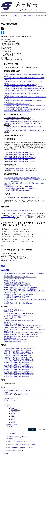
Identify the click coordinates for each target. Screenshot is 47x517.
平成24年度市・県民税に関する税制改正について (19, 373)
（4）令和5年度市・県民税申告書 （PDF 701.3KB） (20, 158)
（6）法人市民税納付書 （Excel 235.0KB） (17, 190)
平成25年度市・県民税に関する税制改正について (19, 371)
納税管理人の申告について (12, 280)
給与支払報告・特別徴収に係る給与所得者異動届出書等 (21, 289)
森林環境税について (10, 338)
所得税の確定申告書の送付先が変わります (17, 284)
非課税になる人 (8, 322)
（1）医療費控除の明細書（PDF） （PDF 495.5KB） (20, 168)
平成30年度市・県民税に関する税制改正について (19, 362)
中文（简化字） (15, 410)
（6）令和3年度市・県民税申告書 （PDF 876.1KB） (20, 161)
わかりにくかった (28, 236)
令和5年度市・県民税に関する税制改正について (18, 353)
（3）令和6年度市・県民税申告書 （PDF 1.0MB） (19, 156)
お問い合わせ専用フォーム (9, 260)
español (13, 419)
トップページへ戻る (10, 400)
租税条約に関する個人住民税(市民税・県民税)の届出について (22, 325)
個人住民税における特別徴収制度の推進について (19, 303)
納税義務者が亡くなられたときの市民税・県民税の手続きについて (24, 332)
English (13, 408)
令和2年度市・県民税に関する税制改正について (18, 359)
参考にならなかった (26, 231)
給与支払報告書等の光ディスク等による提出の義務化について (23, 287)
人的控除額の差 (8, 318)
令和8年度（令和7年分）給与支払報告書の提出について (21, 294)
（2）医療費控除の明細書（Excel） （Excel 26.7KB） (20, 170)
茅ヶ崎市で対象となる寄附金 (13, 317)
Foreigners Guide (12, 407)
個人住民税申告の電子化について (14, 278)
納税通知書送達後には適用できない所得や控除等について (21, 336)
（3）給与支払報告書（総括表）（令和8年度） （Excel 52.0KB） (24, 121)
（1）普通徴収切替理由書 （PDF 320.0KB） (17, 118)
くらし (21, 15)
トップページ (13, 15)
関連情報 (5, 207)
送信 (2, 245)
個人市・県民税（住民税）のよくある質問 (17, 390)
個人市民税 (31, 15)
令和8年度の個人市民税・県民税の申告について (18, 285)
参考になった (8, 231)
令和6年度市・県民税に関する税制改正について (18, 352)
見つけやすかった (9, 241)
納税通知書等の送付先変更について (15, 282)
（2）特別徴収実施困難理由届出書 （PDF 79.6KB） (20, 119)
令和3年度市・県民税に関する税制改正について (18, 357)
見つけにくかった (28, 241)
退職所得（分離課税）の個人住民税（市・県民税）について (22, 327)
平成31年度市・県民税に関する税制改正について (19, 360)
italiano (13, 418)
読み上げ (10, 426)
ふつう (16, 231)
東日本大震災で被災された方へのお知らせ (17, 394)
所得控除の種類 (8, 311)
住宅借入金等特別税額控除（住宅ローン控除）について (21, 313)
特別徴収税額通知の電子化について (15, 298)
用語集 (6, 392)
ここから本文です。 (7, 20)
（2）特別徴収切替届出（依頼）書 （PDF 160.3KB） (20, 85)
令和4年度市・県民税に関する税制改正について (18, 355)
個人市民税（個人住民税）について (15, 310)
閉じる (6, 453)
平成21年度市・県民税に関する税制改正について (19, 376)
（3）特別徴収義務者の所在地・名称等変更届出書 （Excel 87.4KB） (25, 86)
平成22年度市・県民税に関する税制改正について (19, 374)
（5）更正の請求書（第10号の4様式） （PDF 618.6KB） (21, 188)
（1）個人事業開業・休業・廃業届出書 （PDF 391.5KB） (21, 198)
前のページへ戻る (9, 398)
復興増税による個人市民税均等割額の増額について (19, 320)
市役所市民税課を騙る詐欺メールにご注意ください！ (20, 277)
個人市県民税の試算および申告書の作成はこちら (19, 210)
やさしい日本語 (12, 424)
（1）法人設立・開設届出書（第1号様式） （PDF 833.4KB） (22, 178)
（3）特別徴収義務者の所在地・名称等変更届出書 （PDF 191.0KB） (25, 88)
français (13, 415)
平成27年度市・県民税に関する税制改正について (19, 367)
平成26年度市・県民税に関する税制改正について (19, 369)
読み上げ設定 (42, 429)
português (13, 421)
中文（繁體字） (15, 411)
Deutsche (13, 416)
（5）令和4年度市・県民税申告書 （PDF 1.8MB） (19, 159)
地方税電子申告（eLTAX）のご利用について (17, 296)
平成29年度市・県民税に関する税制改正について (19, 364)
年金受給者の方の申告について (13, 324)
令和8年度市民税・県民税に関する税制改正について (20, 348)
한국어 (13, 413)
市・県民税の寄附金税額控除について (15, 315)
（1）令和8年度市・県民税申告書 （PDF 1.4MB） (19, 152)
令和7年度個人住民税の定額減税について (16, 339)
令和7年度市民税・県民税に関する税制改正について (20, 350)
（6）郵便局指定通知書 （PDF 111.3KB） (17, 104)
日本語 (13, 422)
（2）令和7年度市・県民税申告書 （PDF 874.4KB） (20, 154)
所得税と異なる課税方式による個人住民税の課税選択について (23, 334)
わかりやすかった (9, 236)
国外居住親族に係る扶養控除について (15, 341)
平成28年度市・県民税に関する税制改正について (19, 366)
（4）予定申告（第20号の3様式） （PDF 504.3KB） (20, 186)
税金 (25, 15)
